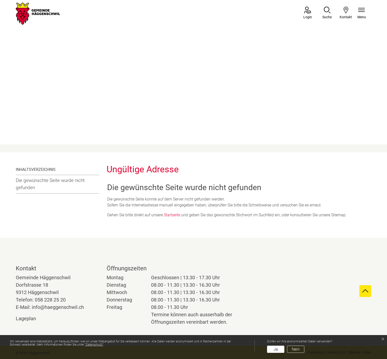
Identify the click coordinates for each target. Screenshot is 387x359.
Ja (275, 349)
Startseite (172, 215)
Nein (296, 349)
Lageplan (30, 318)
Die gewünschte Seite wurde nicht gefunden (50, 184)
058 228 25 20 (50, 300)
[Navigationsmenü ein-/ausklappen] (361, 13)
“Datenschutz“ (94, 344)
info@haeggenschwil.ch (58, 307)
